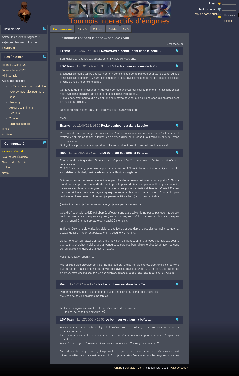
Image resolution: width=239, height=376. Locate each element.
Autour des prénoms (21, 107)
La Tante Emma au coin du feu (27, 86)
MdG (126, 29)
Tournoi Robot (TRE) (14, 70)
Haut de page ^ (179, 367)
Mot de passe (210, 9)
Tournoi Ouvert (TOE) (14, 64)
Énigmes (98, 29)
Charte (118, 367)
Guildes (6, 167)
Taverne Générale (13, 151)
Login (215, 3)
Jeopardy (14, 102)
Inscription (228, 20)
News (5, 172)
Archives (7, 134)
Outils (5, 129)
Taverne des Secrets (14, 162)
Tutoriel (13, 118)
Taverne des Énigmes (15, 156)
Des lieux (14, 112)
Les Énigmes (14, 57)
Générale (82, 29)
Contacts (130, 367)
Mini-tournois (9, 75)
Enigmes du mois (19, 123)
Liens (140, 367)
